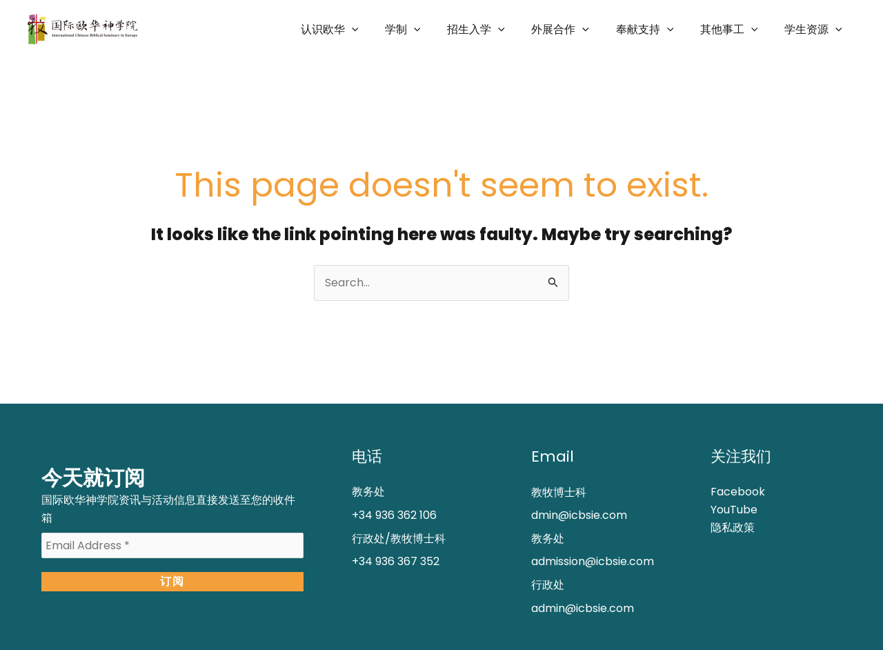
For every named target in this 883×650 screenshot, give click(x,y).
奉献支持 (656, 30)
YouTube (734, 510)
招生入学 (497, 30)
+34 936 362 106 (394, 515)
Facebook (738, 492)
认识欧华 (359, 30)
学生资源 (815, 30)
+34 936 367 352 (395, 561)
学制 (428, 30)
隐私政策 (733, 527)
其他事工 (736, 30)
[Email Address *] (172, 546)
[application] (381, 30)
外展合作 (577, 30)
